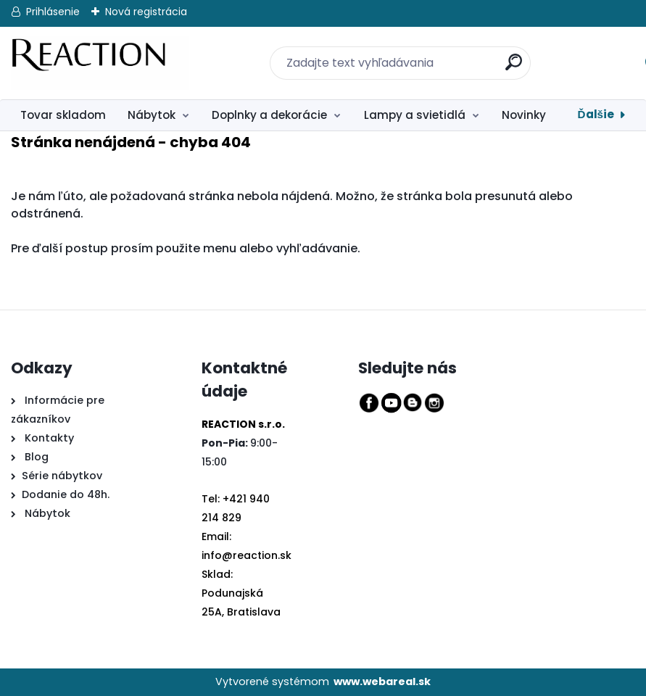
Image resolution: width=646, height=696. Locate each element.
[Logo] (100, 63)
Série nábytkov (62, 475)
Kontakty (49, 438)
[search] (504, 54)
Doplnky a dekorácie (269, 115)
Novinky (524, 115)
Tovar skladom (63, 115)
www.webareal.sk (382, 681)
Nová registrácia (146, 11)
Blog (35, 457)
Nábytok (151, 115)
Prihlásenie (53, 11)
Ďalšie (596, 114)
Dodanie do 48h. (65, 494)
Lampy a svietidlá (414, 115)
